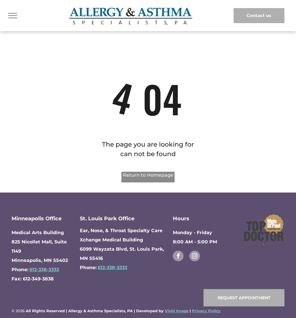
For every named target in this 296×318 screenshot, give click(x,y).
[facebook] (178, 257)
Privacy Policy (206, 310)
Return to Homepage (148, 175)
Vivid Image (176, 310)
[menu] (12, 15)
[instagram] (194, 257)
